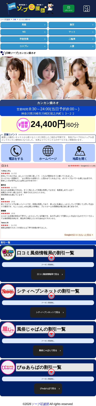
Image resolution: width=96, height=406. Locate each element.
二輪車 (72, 39)
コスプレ (24, 46)
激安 (72, 24)
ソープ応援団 (40, 404)
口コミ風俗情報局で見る (48, 274)
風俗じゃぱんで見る (48, 350)
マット (72, 32)
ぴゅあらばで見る (48, 388)
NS (24, 32)
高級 (24, 24)
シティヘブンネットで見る (48, 312)
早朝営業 (24, 39)
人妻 (72, 46)
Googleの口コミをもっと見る (77, 235)
